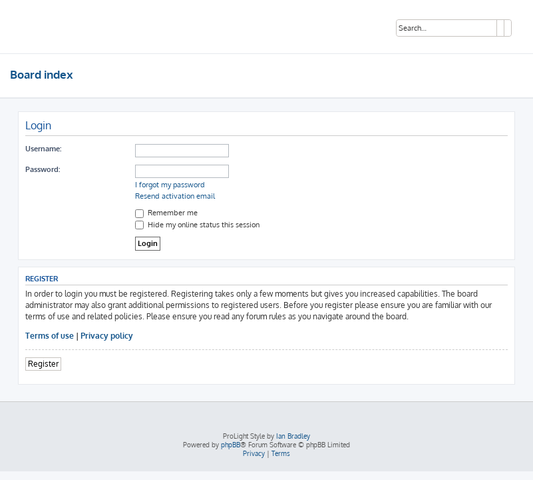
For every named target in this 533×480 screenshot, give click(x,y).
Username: (43, 148)
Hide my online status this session (197, 224)
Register (43, 364)
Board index (41, 74)
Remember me (166, 212)
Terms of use (49, 336)
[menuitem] (254, 453)
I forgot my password (170, 184)
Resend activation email (175, 196)
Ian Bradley (293, 436)
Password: (42, 169)
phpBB (230, 445)
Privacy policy (107, 336)
